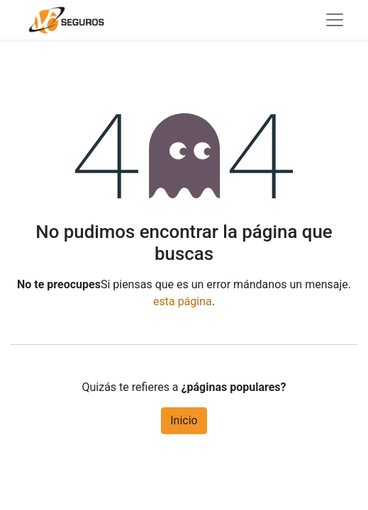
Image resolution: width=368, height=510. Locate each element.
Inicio (183, 420)
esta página (182, 301)
